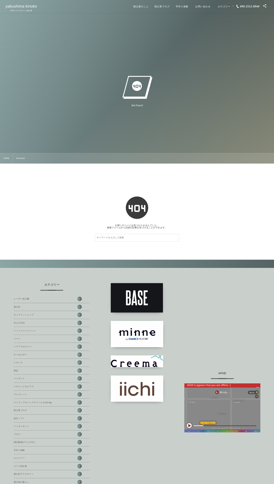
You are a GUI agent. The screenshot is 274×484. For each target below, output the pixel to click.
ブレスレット (48, 394)
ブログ (48, 434)
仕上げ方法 (48, 323)
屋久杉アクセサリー (48, 474)
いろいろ (48, 362)
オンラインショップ (48, 315)
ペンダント (48, 378)
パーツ (48, 338)
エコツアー (48, 458)
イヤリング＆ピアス (48, 386)
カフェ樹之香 (48, 466)
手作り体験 (48, 450)
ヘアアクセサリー (48, 346)
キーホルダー (48, 354)
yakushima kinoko (21, 6)
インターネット (48, 426)
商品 (48, 370)
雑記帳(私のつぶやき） (48, 442)
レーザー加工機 (48, 299)
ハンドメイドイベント (48, 330)
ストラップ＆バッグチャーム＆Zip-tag (48, 402)
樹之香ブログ (48, 410)
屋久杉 (48, 307)
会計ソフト (48, 418)
